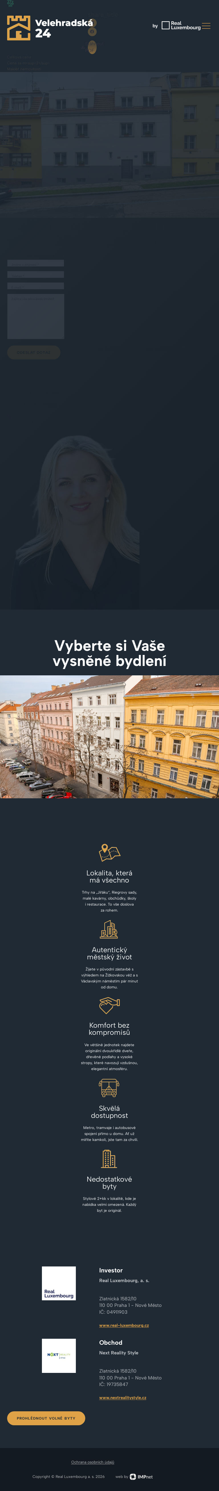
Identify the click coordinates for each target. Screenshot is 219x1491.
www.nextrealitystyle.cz (122, 1397)
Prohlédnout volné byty (46, 1418)
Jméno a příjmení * (25, 265)
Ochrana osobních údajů (92, 1462)
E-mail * (17, 287)
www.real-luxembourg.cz (124, 1325)
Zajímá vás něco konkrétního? (32, 299)
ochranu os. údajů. (196, 348)
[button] (206, 26)
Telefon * (17, 276)
